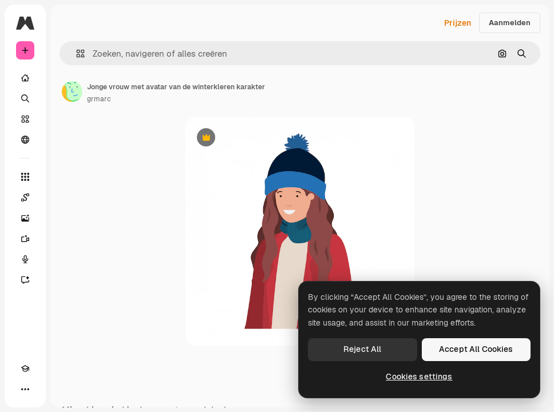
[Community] (25, 139)
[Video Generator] (25, 238)
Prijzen (457, 23)
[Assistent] (25, 280)
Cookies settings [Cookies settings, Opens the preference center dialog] (419, 376)
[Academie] (25, 368)
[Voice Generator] (25, 259)
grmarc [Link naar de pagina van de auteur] (99, 99)
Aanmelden (510, 22)
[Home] (25, 78)
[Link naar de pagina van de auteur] (72, 91)
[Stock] (25, 119)
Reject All (362, 349)
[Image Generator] (25, 218)
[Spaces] (25, 197)
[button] (76, 53)
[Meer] (25, 389)
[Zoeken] (25, 98)
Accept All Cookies (476, 349)
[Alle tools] (25, 177)
